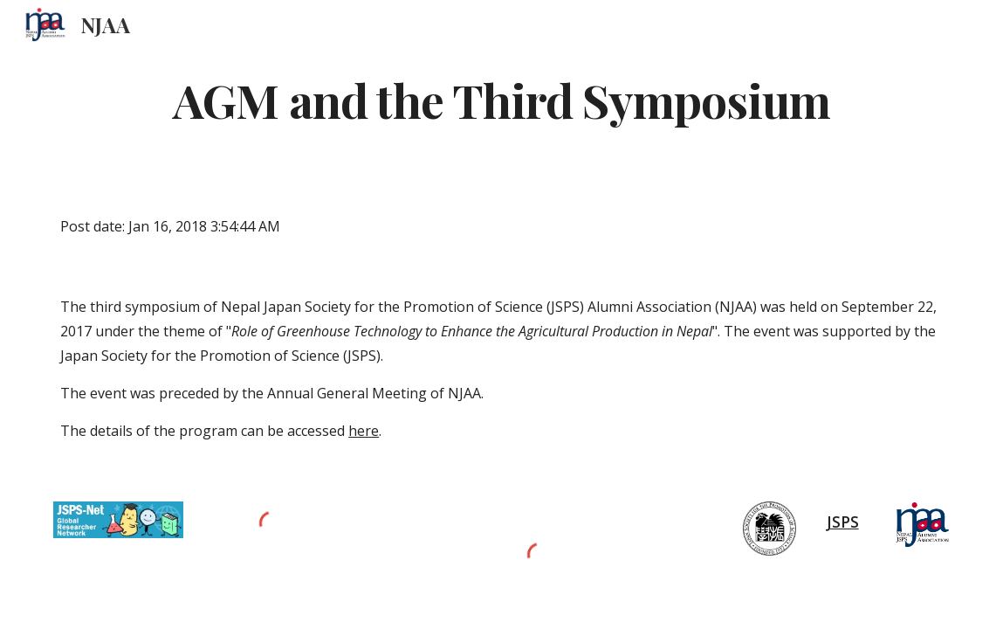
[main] (501, 99)
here (363, 430)
